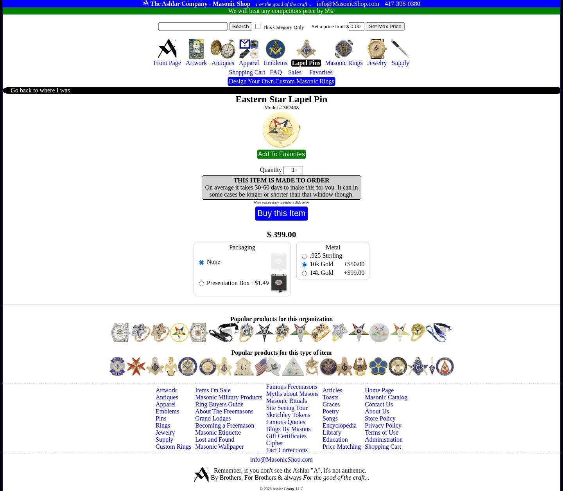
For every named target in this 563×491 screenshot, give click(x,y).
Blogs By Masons (288, 429)
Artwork (166, 390)
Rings (163, 425)
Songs (330, 418)
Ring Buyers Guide (219, 404)
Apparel (166, 404)
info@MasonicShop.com (281, 459)
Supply (164, 439)
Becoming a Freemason (224, 425)
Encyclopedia (340, 425)
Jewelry (165, 432)
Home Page (379, 390)
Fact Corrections (287, 450)
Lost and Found (214, 439)
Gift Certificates (286, 436)
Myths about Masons (292, 393)
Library (332, 432)
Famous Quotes (285, 422)
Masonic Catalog (386, 397)
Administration (384, 439)
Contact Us (379, 404)
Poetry (331, 411)
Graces (331, 404)
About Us (377, 411)
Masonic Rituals (286, 400)
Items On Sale (213, 390)
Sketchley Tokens (288, 415)
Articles (332, 390)
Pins (161, 418)
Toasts (331, 397)
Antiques (167, 397)
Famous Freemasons (291, 386)
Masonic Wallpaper (219, 446)
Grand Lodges (213, 418)
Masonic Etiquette (218, 432)
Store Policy (380, 418)
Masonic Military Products (228, 397)
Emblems (167, 411)
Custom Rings (173, 446)
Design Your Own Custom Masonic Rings (281, 81)
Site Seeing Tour (287, 407)
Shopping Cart (383, 446)
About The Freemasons (224, 411)
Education (335, 439)
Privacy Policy (383, 425)
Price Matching (342, 446)
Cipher (274, 443)
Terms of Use (381, 432)
